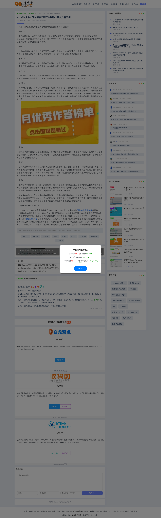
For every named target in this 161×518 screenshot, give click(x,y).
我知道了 (80, 268)
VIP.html (89, 254)
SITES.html (87, 257)
